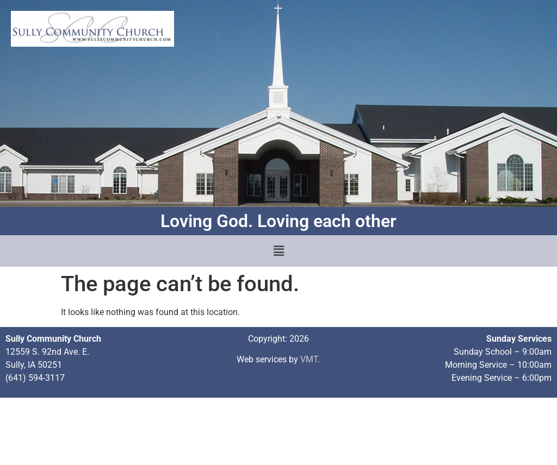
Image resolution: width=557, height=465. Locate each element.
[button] (278, 251)
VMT (309, 359)
